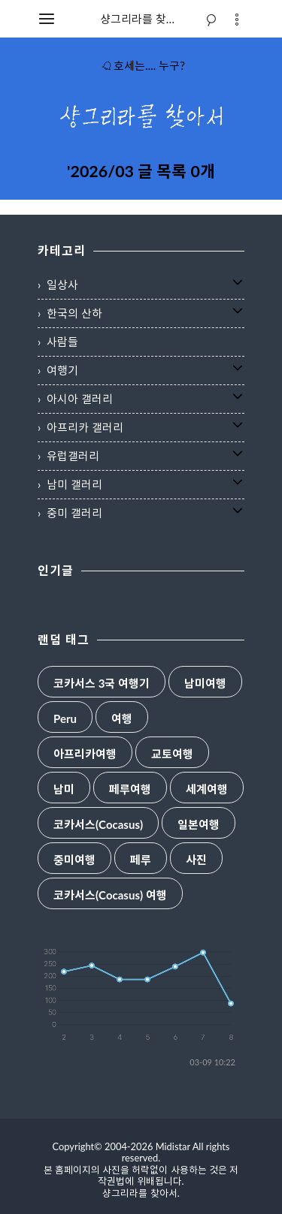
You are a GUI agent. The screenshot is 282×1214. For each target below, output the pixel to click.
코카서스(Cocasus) (98, 824)
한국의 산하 (74, 313)
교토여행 (172, 754)
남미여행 (205, 683)
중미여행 (74, 860)
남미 (63, 789)
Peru (65, 718)
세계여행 (207, 789)
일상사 (62, 284)
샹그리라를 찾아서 (143, 19)
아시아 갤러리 (80, 398)
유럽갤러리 (73, 455)
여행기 (62, 370)
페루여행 (130, 789)
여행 (121, 718)
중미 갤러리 (74, 513)
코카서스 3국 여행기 (101, 683)
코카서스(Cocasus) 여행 (110, 895)
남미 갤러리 (74, 484)
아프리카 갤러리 (85, 427)
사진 (196, 860)
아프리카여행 (85, 754)
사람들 (62, 341)
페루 (140, 860)
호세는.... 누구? (143, 65)
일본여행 (198, 824)
